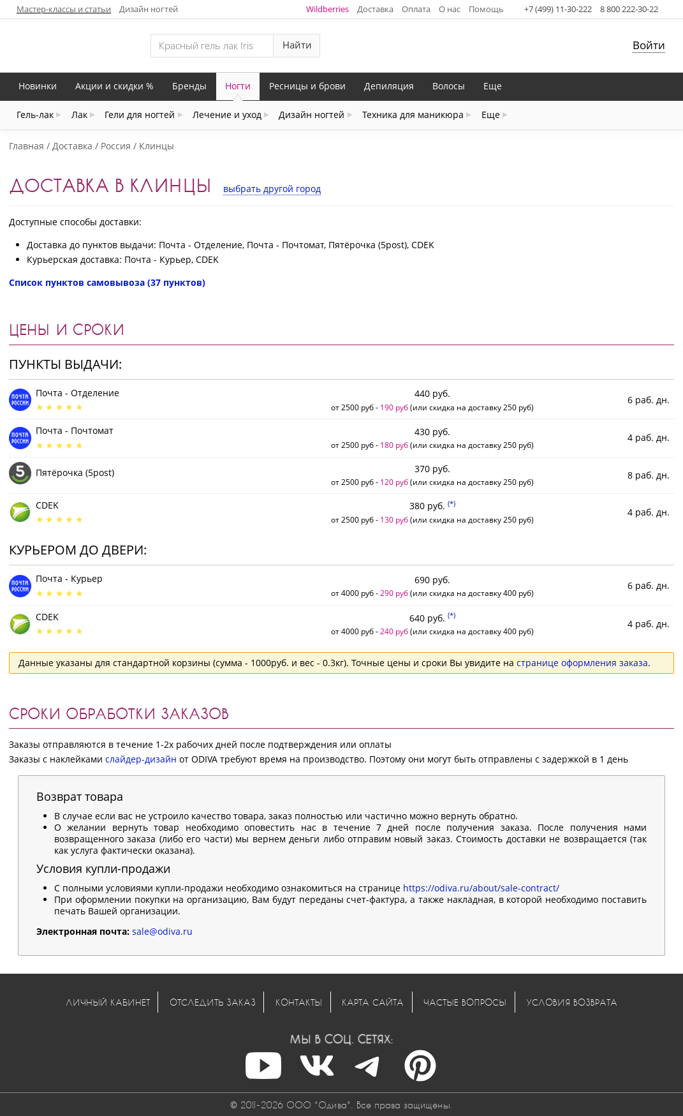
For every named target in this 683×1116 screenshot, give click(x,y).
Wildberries (327, 9)
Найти (297, 45)
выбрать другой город (272, 188)
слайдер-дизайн (141, 759)
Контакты (298, 1002)
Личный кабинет (108, 1002)
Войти (649, 45)
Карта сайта (373, 1002)
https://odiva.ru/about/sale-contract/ (481, 888)
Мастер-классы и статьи (64, 9)
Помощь (486, 9)
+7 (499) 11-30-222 (558, 9)
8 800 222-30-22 (629, 9)
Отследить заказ (213, 1002)
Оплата (416, 9)
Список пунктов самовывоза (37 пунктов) (107, 282)
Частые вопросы (464, 1002)
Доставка (375, 9)
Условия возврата (571, 1002)
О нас (449, 9)
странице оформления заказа (582, 663)
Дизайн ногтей (148, 9)
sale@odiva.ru (162, 931)
